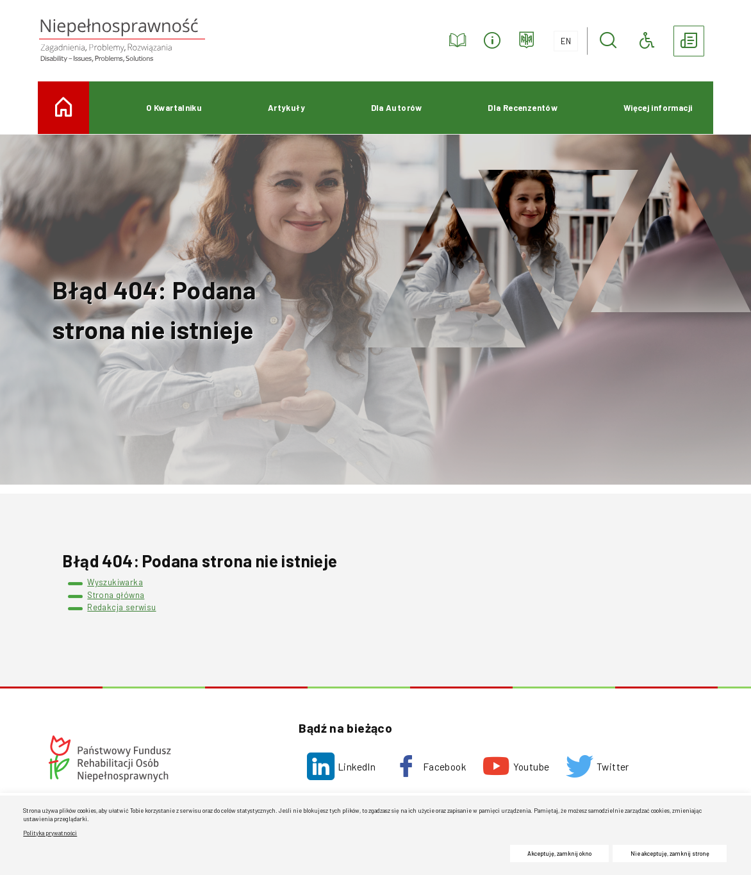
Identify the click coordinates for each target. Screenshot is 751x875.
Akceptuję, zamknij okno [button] (559, 853)
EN (563, 38)
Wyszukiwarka (115, 582)
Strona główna (115, 595)
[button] (608, 41)
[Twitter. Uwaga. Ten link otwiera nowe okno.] (597, 766)
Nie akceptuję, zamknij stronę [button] (670, 853)
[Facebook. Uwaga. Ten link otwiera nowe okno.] (429, 766)
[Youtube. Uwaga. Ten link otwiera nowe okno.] (516, 766)
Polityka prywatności (50, 833)
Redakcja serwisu (121, 607)
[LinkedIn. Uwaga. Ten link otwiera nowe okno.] (341, 766)
